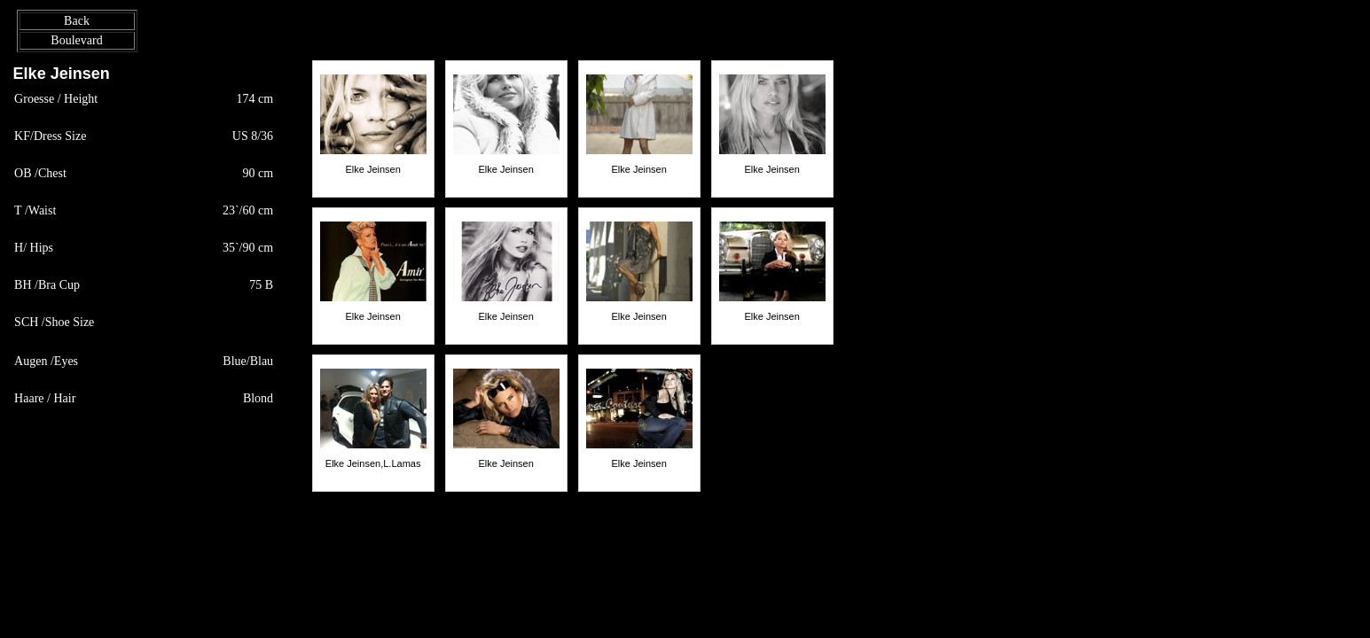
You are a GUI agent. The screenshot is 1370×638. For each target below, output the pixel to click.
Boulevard (76, 40)
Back (77, 20)
